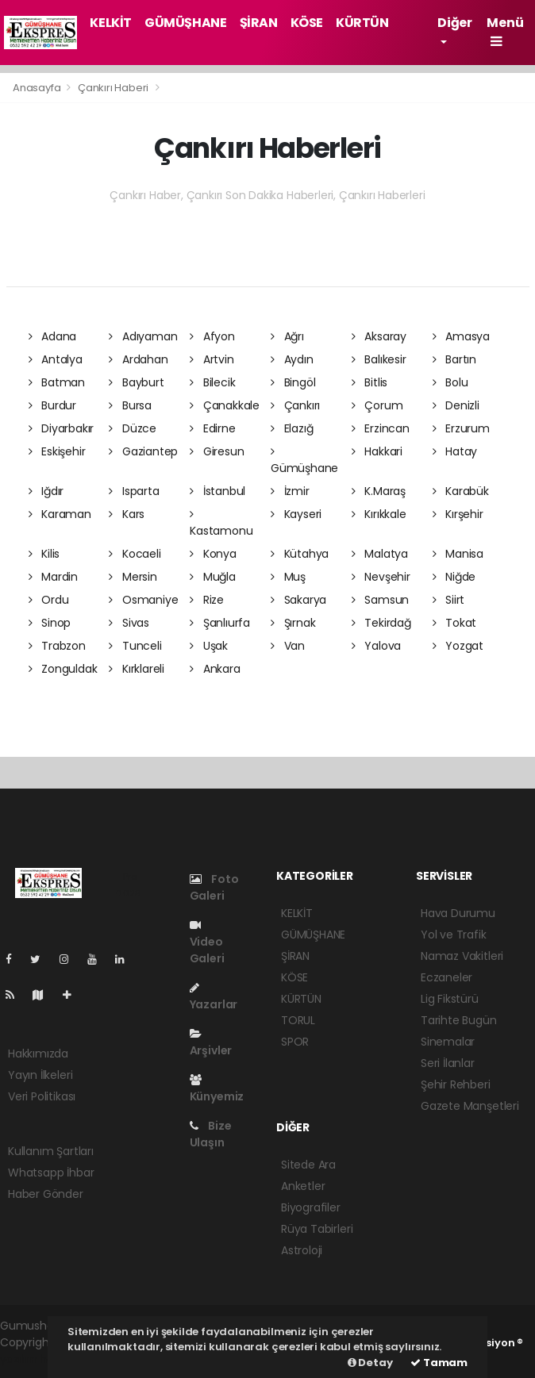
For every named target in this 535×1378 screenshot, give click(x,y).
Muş (288, 577)
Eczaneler (446, 977)
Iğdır (46, 491)
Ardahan (138, 359)
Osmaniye (143, 600)
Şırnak (293, 623)
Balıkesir (379, 359)
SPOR (295, 1042)
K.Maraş (379, 491)
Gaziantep (143, 451)
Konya (213, 554)
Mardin (53, 577)
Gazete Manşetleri (470, 1106)
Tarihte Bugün (459, 1020)
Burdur (52, 405)
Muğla (213, 577)
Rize (207, 600)
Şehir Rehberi (456, 1084)
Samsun (380, 600)
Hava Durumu (458, 913)
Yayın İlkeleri (40, 1075)
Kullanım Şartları (51, 1151)
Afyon (212, 336)
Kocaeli (134, 554)
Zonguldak (63, 669)
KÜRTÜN (362, 22)
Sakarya (298, 600)
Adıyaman (143, 336)
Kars (126, 514)
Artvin (211, 359)
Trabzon (57, 646)
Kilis (44, 554)
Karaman (60, 514)
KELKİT (111, 22)
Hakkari (377, 451)
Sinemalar (448, 1042)
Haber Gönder (45, 1194)
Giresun (217, 451)
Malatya (380, 554)
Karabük (461, 491)
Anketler (303, 1186)
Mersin (132, 577)
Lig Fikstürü (450, 999)
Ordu (49, 600)
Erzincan (381, 428)
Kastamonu (221, 524)
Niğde (454, 577)
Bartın (454, 359)
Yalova (376, 646)
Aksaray (379, 336)
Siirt (449, 600)
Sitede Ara (308, 1165)
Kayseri (296, 514)
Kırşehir (458, 514)
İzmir (290, 491)
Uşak (209, 646)
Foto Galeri (214, 887)
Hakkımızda (38, 1053)
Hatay (455, 451)
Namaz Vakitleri (462, 956)
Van (288, 646)
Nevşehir (381, 577)
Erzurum (461, 428)
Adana (53, 336)
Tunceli (135, 646)
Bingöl (293, 382)
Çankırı (295, 405)
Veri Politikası (41, 1096)
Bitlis (369, 382)
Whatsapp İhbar (51, 1172)
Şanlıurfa (220, 623)
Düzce (132, 428)
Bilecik (212, 382)
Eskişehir (57, 451)
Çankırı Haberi (113, 87)
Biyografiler (311, 1207)
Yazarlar (213, 997)
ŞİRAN (259, 22)
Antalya (56, 359)
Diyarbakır (61, 428)
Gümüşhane (304, 461)
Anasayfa (38, 87)
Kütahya (300, 554)
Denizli (456, 405)
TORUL (298, 1020)
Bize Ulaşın (211, 1134)
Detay (370, 1362)
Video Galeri (207, 942)
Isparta (134, 491)
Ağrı (287, 336)
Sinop (50, 623)
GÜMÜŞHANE (185, 22)
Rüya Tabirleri (316, 1229)
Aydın (292, 359)
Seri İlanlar (448, 1063)
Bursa (130, 405)
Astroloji (301, 1250)
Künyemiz (217, 1089)
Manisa (458, 554)
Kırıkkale (379, 514)
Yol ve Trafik (454, 934)
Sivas (129, 623)
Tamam (439, 1362)
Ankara (215, 669)
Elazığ (292, 428)
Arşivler (211, 1043)
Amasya (461, 336)
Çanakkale (225, 405)
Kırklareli (136, 669)
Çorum (377, 405)
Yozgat (458, 646)
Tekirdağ (381, 623)
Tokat (455, 623)
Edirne (212, 428)
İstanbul (217, 491)
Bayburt (136, 382)
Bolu (450, 382)
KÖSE (307, 22)
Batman (57, 382)
